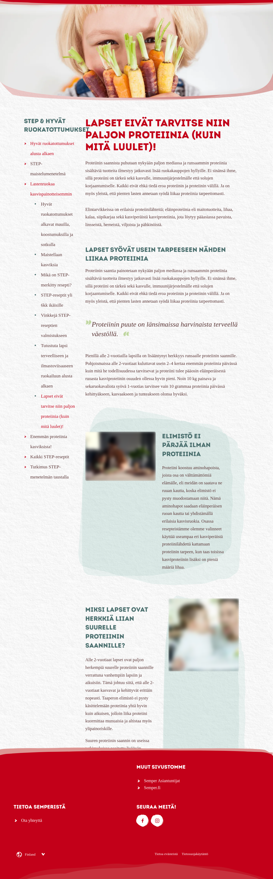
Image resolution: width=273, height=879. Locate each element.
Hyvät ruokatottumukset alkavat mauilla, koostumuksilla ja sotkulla (57, 224)
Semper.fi (152, 787)
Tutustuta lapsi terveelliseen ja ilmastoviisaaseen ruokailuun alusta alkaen (57, 366)
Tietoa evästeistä (166, 854)
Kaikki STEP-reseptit (49, 456)
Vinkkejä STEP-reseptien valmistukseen (56, 325)
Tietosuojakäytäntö (195, 854)
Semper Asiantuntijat (162, 780)
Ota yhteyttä (31, 820)
